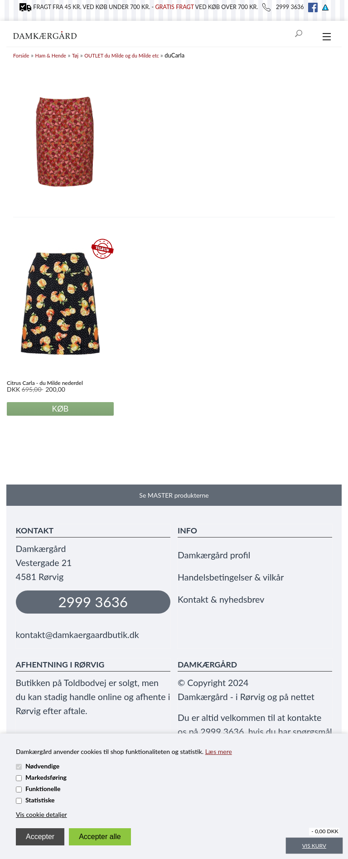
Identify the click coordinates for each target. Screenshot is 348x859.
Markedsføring (46, 777)
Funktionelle (43, 788)
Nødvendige (42, 766)
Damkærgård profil (214, 555)
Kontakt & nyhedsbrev (221, 599)
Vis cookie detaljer (41, 814)
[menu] (326, 37)
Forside (21, 55)
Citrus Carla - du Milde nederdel (45, 382)
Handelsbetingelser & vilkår (231, 577)
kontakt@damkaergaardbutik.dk (77, 634)
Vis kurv (314, 845)
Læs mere (218, 751)
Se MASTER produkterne (173, 495)
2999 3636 (93, 601)
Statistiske (40, 800)
